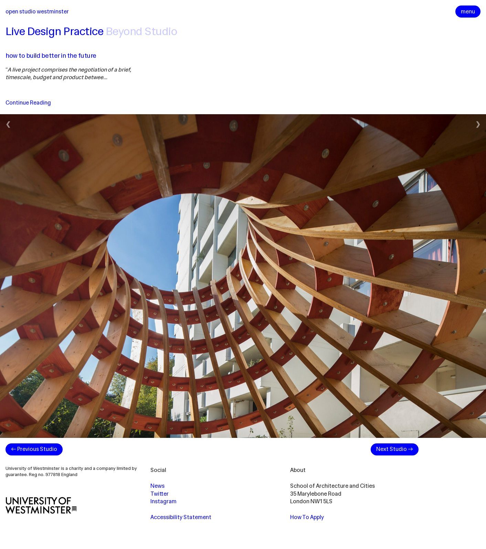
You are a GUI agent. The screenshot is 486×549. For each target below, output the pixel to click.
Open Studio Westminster (37, 11)
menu (468, 11)
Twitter (159, 493)
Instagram (163, 501)
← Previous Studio (34, 449)
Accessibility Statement (180, 517)
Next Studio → (394, 449)
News (157, 485)
